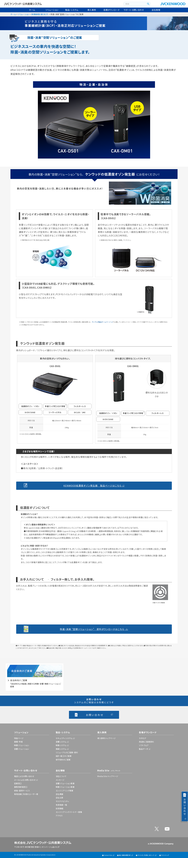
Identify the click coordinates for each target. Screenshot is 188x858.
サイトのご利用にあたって (146, 855)
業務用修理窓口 (20, 787)
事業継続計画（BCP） (40, 14)
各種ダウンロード (111, 9)
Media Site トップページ (107, 776)
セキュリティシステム (64, 738)
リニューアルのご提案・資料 (67, 752)
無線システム (61, 749)
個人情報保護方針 (125, 855)
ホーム (32, 9)
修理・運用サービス (22, 790)
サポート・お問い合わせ (134, 9)
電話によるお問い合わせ (24, 776)
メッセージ (60, 779)
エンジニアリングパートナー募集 (69, 812)
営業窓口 (18, 783)
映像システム (61, 745)
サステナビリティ (62, 801)
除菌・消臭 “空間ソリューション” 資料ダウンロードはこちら (92, 629)
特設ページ (19, 738)
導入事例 (91, 9)
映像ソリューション (21, 745)
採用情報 (59, 808)
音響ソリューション (21, 749)
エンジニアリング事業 (64, 790)
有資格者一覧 (61, 804)
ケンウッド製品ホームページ (101, 322)
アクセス (59, 815)
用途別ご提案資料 (146, 741)
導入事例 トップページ (106, 738)
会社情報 (156, 9)
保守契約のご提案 (63, 759)
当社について (61, 776)
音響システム (61, 741)
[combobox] (134, 4)
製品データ (143, 749)
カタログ (142, 738)
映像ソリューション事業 (65, 787)
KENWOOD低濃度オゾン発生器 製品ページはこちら (92, 485)
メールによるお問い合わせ (25, 779)
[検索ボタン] (148, 4)
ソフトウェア (144, 745)
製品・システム (71, 9)
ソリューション (51, 9)
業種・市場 (18, 741)
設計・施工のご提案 (64, 756)
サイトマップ (165, 855)
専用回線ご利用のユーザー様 (26, 794)
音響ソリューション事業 (65, 783)
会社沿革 (59, 797)
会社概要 (59, 794)
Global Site (108, 855)
